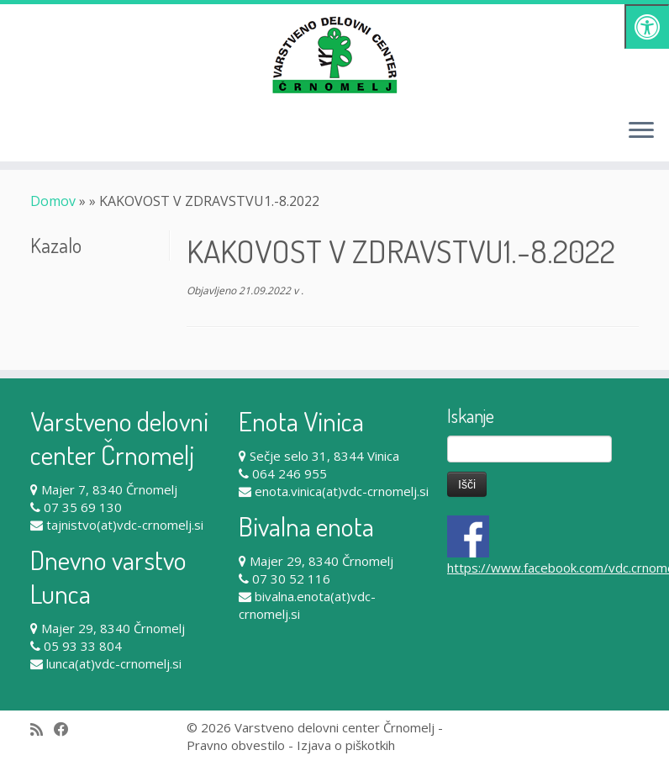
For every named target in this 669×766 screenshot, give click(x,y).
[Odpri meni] (641, 131)
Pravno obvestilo (236, 745)
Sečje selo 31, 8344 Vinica (324, 455)
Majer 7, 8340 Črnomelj (109, 489)
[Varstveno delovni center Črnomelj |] (334, 55)
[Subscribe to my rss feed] (42, 729)
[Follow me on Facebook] (67, 729)
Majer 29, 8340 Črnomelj (113, 628)
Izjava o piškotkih (346, 745)
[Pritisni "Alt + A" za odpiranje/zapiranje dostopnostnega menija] (646, 26)
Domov (53, 201)
